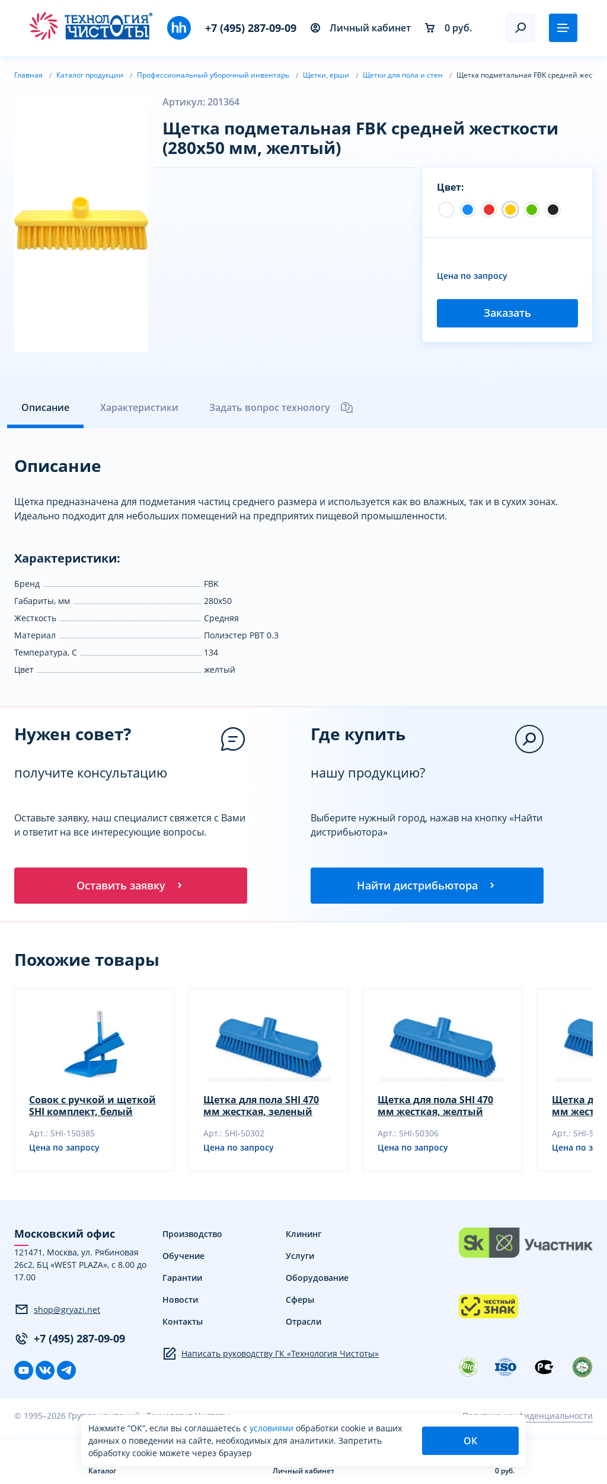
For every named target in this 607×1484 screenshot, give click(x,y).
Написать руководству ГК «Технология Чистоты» (270, 1355)
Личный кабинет (361, 27)
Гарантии (182, 1279)
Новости (180, 1301)
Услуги (300, 1257)
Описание (45, 407)
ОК (470, 1440)
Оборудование (317, 1279)
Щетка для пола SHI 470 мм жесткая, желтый (435, 1107)
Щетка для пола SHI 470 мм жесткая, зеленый (261, 1107)
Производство (192, 1235)
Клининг (303, 1235)
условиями (273, 1428)
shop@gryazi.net (57, 1311)
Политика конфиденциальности (527, 1417)
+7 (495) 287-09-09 (250, 28)
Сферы (300, 1301)
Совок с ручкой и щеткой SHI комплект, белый (92, 1107)
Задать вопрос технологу (281, 407)
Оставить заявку (130, 886)
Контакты (182, 1323)
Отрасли (303, 1323)
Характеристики (139, 407)
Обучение (183, 1257)
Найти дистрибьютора (427, 886)
